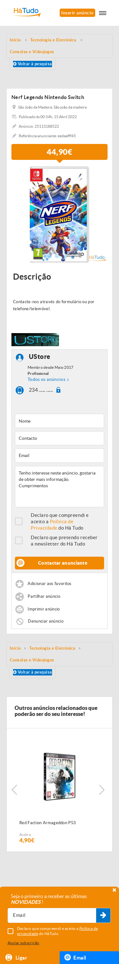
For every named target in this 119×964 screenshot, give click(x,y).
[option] (59, 214)
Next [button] (101, 790)
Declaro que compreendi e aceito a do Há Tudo (60, 521)
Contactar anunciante (62, 563)
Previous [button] (14, 790)
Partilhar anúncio (44, 596)
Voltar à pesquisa (32, 63)
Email (75, 957)
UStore (39, 357)
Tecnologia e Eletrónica (52, 648)
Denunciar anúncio (45, 620)
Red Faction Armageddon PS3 (47, 822)
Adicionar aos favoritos (49, 583)
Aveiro (25, 834)
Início (15, 648)
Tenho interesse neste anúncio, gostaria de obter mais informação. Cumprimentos (59, 486)
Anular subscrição (23, 943)
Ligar (16, 957)
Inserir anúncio (77, 12)
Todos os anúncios (46, 379)
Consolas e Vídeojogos (32, 660)
